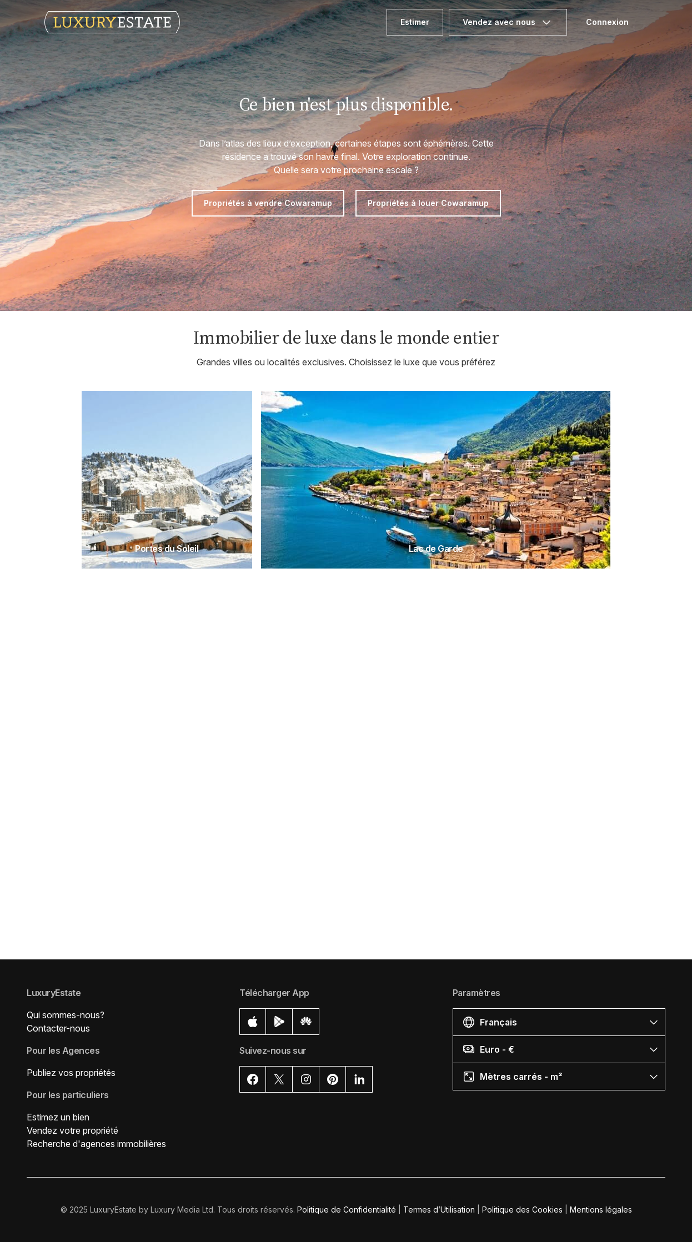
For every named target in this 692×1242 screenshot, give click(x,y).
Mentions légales (601, 1209)
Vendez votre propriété (72, 1130)
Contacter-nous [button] (58, 1028)
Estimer (414, 22)
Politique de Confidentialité (346, 1209)
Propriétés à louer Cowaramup (428, 203)
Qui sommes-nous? (65, 1014)
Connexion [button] (607, 22)
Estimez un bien (58, 1117)
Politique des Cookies (522, 1209)
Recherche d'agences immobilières (96, 1143)
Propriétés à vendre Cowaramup (268, 203)
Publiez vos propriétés (71, 1072)
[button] (559, 1021)
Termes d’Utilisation (439, 1209)
